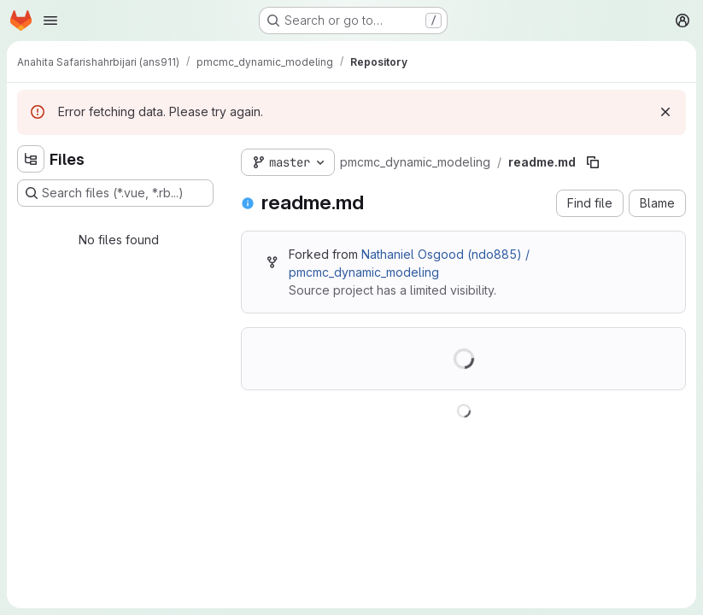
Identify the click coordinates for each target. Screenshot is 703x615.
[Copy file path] (592, 162)
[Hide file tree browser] (30, 159)
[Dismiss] (665, 112)
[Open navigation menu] (50, 20)
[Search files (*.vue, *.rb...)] (115, 193)
